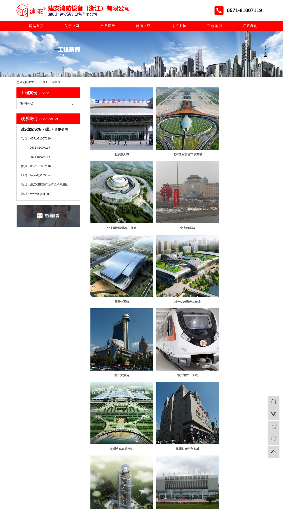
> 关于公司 (122, 398)
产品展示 (107, 26)
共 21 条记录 (143, 365)
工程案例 (214, 26)
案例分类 (27, 103)
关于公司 (72, 26)
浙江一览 (166, 444)
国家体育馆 (178, 216)
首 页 (42, 82)
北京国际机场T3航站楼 (178, 148)
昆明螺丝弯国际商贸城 (238, 351)
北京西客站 (118, 216)
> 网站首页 (98, 398)
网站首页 (36, 26)
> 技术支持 (98, 415)
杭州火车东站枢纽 (238, 283)
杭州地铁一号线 (178, 283)
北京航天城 (118, 148)
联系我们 (250, 26)
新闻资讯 (143, 26)
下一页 (188, 365)
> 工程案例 (98, 423)
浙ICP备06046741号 (136, 444)
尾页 (201, 365)
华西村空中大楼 (178, 351)
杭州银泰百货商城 (118, 351)
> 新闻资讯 (122, 406)
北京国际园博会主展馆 (238, 148)
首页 (160, 365)
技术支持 (179, 26)
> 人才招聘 (122, 415)
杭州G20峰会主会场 (238, 216)
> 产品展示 (98, 406)
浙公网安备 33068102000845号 (189, 444)
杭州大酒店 (118, 283)
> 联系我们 (122, 423)
